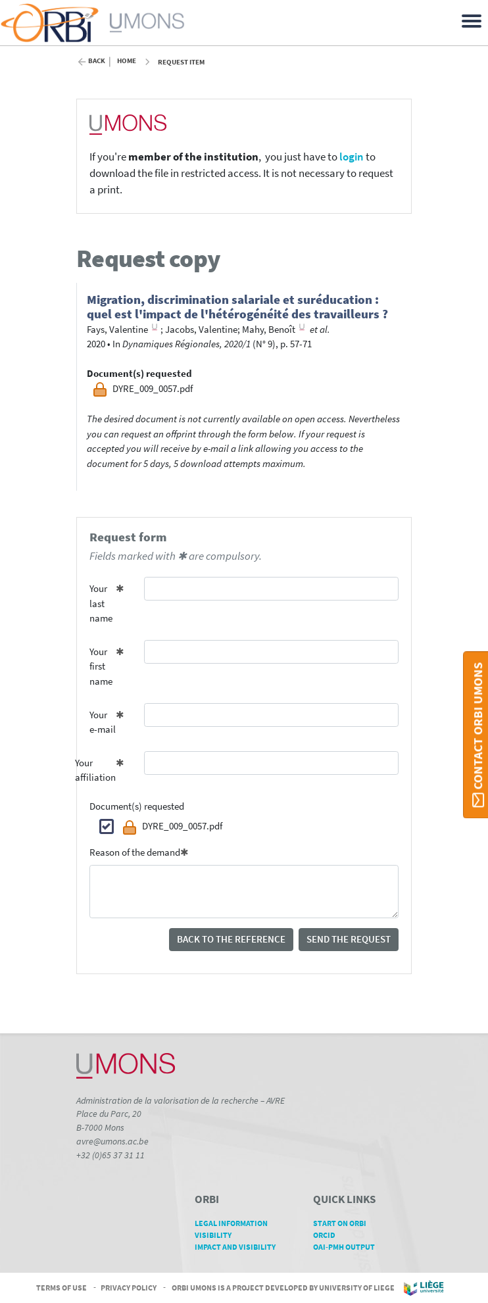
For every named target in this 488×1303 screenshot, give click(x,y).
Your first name (100, 666)
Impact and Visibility (240, 1247)
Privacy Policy (129, 1287)
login (351, 157)
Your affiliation (98, 770)
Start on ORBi (344, 1223)
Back (96, 61)
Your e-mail (102, 722)
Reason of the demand (134, 852)
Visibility (218, 1235)
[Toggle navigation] (473, 19)
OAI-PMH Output (348, 1247)
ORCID (329, 1235)
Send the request (348, 939)
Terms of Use (61, 1287)
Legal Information (236, 1223)
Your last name (100, 603)
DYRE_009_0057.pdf (172, 827)
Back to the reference (231, 939)
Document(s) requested (136, 806)
